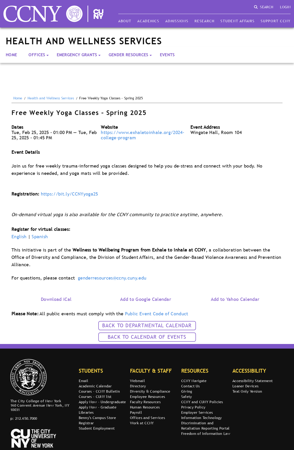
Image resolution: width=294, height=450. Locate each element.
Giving (186, 391)
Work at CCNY (142, 422)
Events (167, 54)
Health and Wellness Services (51, 98)
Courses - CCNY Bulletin (99, 391)
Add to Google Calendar (145, 299)
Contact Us (190, 386)
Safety (186, 396)
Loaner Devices (245, 386)
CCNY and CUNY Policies (202, 401)
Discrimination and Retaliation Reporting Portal (205, 425)
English (18, 237)
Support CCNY (276, 21)
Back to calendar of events (147, 337)
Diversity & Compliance (150, 391)
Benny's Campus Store (97, 417)
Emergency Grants (77, 54)
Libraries (86, 412)
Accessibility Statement (252, 380)
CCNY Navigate (193, 380)
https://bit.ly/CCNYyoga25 (69, 194)
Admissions (176, 21)
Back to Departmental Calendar (147, 325)
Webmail (137, 380)
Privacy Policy (193, 407)
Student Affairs (237, 21)
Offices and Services (147, 417)
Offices (36, 54)
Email (83, 380)
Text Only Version (247, 391)
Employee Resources (147, 396)
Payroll (136, 412)
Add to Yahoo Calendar (235, 299)
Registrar (86, 422)
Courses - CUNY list (95, 396)
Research (205, 21)
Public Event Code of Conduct (156, 314)
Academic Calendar (95, 386)
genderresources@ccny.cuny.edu (112, 278)
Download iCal (56, 299)
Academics (148, 21)
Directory (138, 386)
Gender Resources (128, 54)
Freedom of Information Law (205, 433)
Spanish (40, 237)
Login (285, 7)
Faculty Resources (145, 401)
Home (11, 54)
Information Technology (201, 417)
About (124, 21)
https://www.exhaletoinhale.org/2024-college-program (142, 135)
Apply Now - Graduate (97, 407)
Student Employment (97, 428)
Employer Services (197, 412)
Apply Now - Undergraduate (102, 401)
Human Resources (145, 407)
